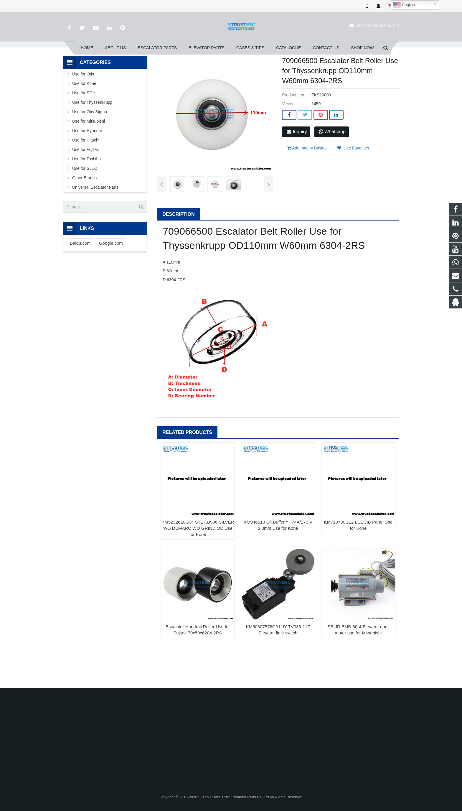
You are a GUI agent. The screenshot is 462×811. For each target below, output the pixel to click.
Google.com (111, 277)
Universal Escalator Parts (95, 221)
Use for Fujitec (85, 184)
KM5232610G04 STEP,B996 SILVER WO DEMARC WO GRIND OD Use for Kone (197, 562)
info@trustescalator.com (377, 25)
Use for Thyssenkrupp (203, 67)
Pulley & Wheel (240, 67)
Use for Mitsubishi (88, 155)
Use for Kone (84, 118)
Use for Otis (83, 108)
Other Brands (84, 212)
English (404, 5)
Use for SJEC (84, 202)
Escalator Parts (165, 67)
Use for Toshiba (86, 193)
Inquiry (297, 166)
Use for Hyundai (87, 165)
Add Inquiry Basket (307, 179)
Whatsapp (332, 166)
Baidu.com (80, 277)
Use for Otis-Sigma (89, 146)
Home (140, 67)
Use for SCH (83, 127)
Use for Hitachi (85, 174)
